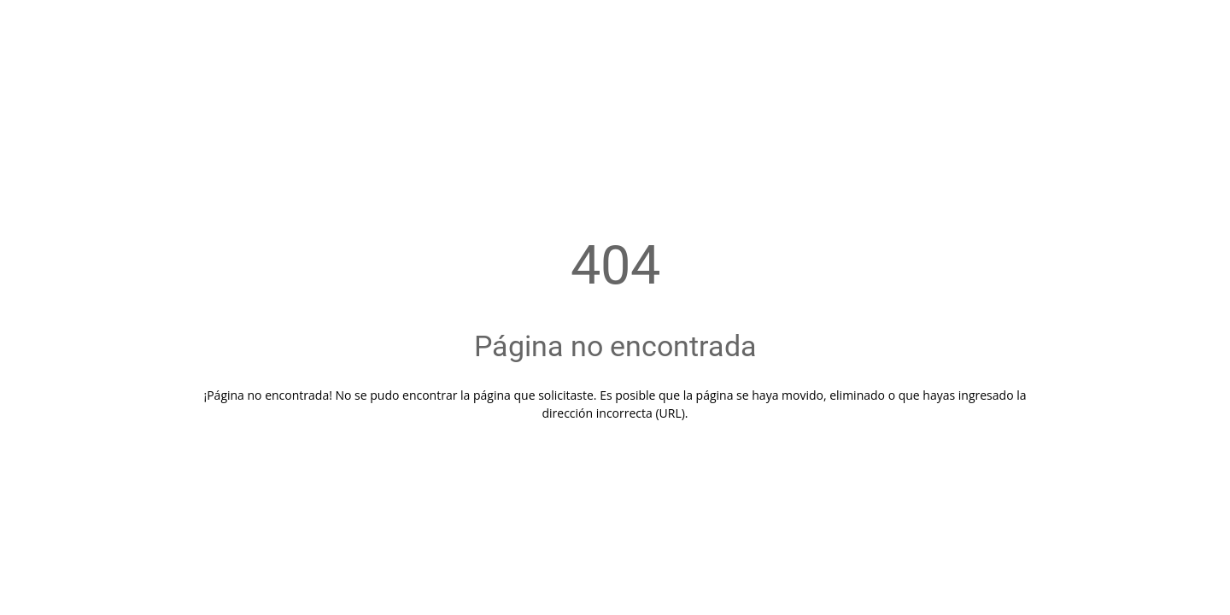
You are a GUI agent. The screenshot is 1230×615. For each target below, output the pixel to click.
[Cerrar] (34, 27)
